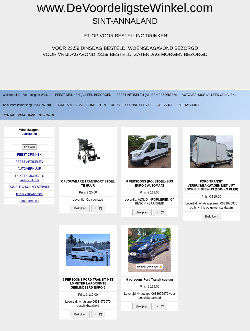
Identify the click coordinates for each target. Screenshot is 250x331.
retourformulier (29, 201)
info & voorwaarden (29, 194)
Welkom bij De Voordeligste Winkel (26, 95)
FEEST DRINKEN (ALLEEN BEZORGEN (83, 95)
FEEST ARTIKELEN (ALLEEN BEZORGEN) (147, 95)
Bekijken (80, 208)
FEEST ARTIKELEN (29, 162)
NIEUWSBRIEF (189, 105)
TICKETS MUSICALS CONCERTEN (81, 105)
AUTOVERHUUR (29, 168)
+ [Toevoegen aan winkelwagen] (98, 208)
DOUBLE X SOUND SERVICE (132, 105)
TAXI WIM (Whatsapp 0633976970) (27, 105)
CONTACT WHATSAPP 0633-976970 (28, 115)
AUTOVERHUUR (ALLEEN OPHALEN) (209, 95)
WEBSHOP (165, 105)
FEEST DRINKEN (29, 154)
